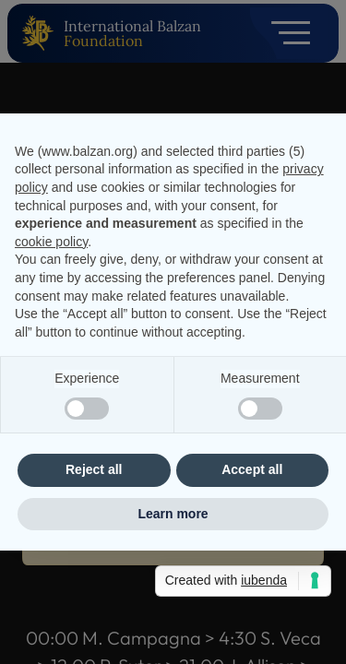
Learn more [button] (172, 513)
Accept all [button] (251, 469)
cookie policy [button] (51, 241)
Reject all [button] (94, 469)
